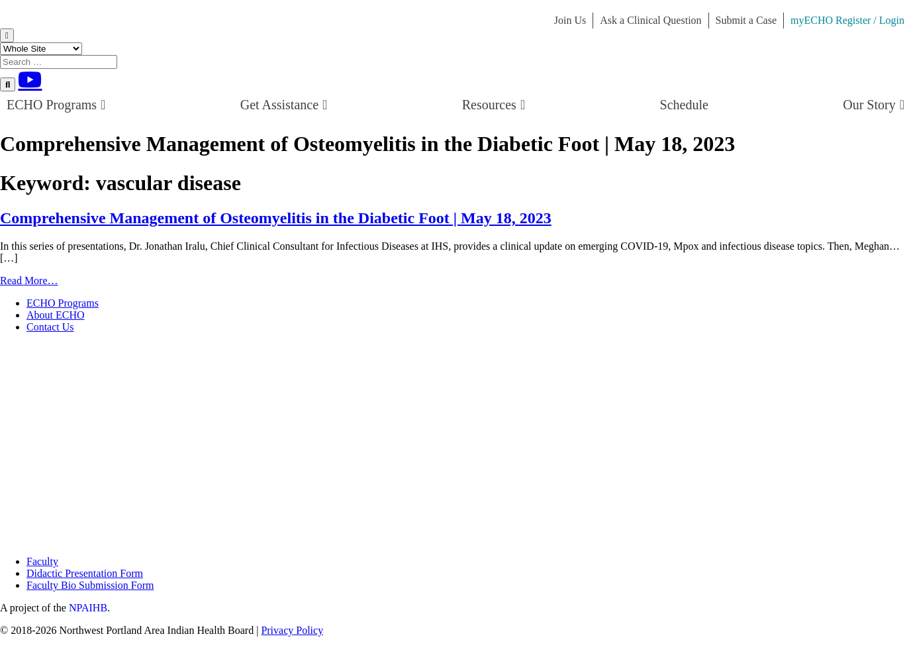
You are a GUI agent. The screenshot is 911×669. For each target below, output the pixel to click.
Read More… (29, 280)
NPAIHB (88, 607)
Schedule (684, 104)
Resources (494, 104)
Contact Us (50, 327)
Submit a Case (746, 20)
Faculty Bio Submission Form (90, 585)
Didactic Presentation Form (84, 573)
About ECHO (55, 315)
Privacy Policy (292, 630)
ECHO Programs (56, 104)
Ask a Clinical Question (650, 20)
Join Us (570, 20)
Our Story (873, 104)
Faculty (42, 561)
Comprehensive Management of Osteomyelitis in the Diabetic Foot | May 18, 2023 (275, 218)
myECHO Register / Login (847, 20)
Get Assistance (284, 104)
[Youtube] (30, 79)
